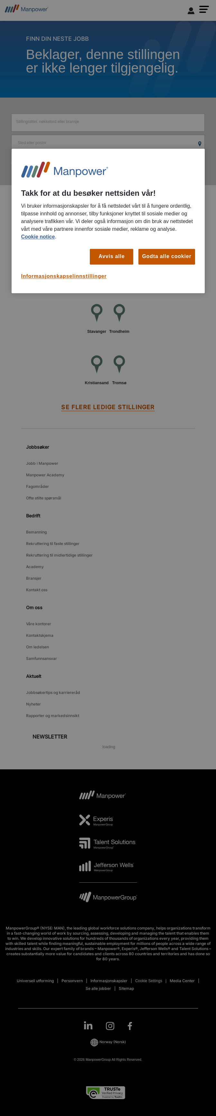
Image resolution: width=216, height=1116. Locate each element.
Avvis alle (112, 256)
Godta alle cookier (166, 256)
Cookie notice (38, 237)
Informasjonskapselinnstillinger (64, 276)
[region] (108, 221)
